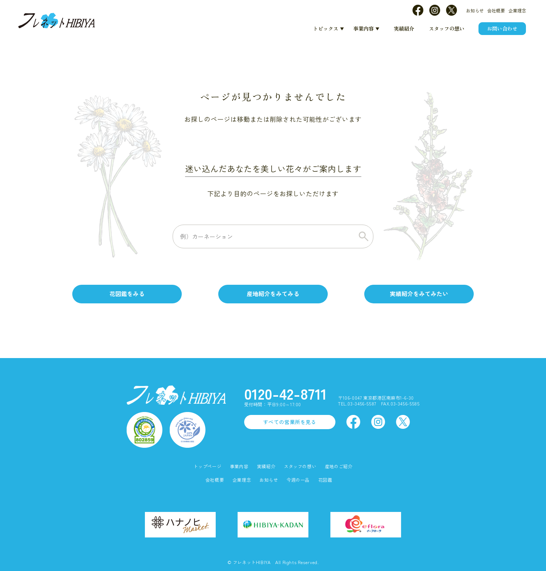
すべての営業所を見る (289, 422)
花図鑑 (325, 480)
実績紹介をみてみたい (419, 294)
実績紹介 (404, 28)
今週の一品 (298, 480)
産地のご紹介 (339, 466)
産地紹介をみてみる (273, 294)
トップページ (207, 466)
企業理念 (517, 10)
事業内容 (363, 28)
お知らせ (475, 10)
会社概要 (496, 10)
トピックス (325, 28)
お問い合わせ (502, 28)
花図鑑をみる (127, 294)
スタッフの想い (447, 28)
